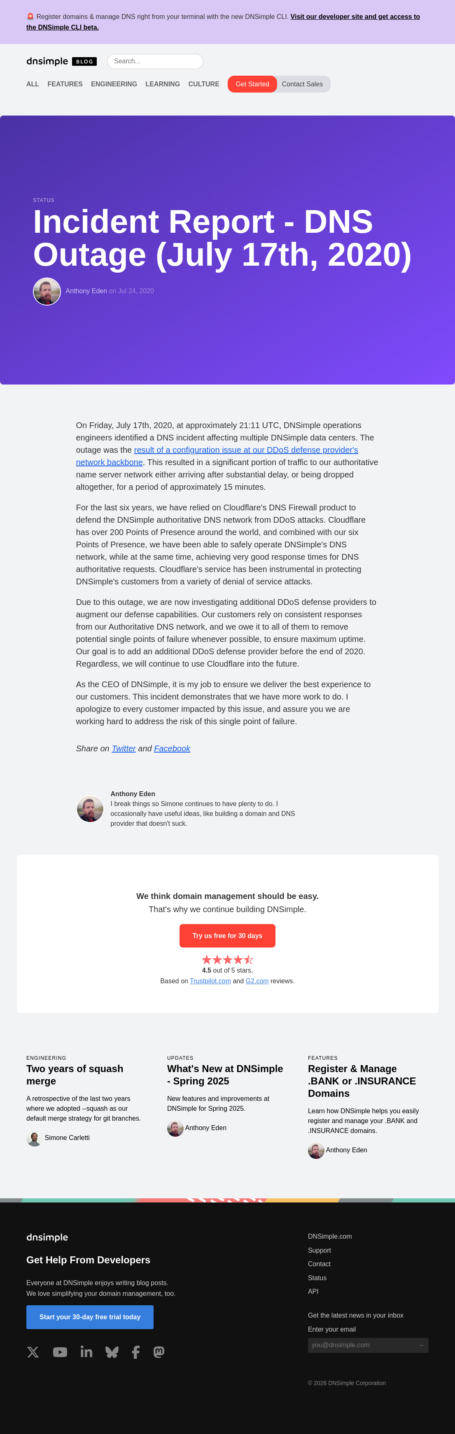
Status (317, 1277)
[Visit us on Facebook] (136, 1354)
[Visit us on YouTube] (60, 1354)
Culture (204, 84)
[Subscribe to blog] (421, 1345)
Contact (319, 1263)
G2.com (257, 981)
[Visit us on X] (33, 1354)
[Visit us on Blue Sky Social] (112, 1354)
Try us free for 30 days (228, 935)
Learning (163, 84)
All (32, 84)
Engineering (114, 84)
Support (319, 1250)
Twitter (124, 748)
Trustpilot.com (210, 981)
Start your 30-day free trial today (90, 1317)
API (313, 1291)
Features (65, 84)
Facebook (172, 748)
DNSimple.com (330, 1236)
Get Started (252, 84)
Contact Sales (302, 84)
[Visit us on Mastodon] (159, 1354)
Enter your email (332, 1329)
